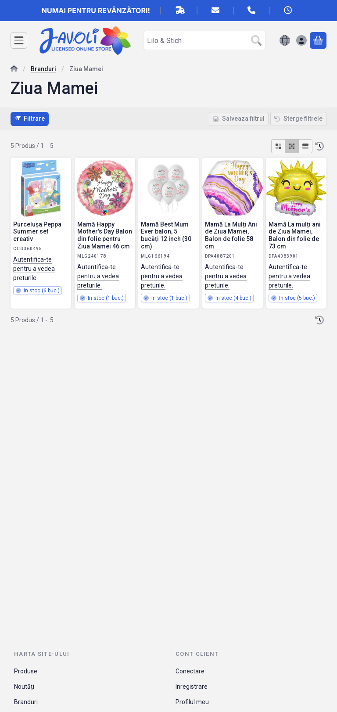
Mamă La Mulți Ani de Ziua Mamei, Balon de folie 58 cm (231, 234)
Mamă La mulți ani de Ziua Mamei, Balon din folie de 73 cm (295, 235)
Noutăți (24, 686)
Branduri (43, 68)
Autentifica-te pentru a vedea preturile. (34, 268)
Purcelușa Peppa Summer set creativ (37, 231)
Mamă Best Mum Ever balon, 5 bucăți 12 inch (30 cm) (166, 235)
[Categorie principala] (14, 69)
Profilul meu (192, 701)
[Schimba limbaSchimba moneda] (284, 40)
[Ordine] (319, 146)
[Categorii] (19, 40)
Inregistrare (192, 686)
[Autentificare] (301, 40)
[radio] (278, 146)
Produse (25, 671)
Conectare (190, 671)
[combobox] (204, 40)
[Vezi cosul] (318, 40)
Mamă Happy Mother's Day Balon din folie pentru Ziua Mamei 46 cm (104, 234)
